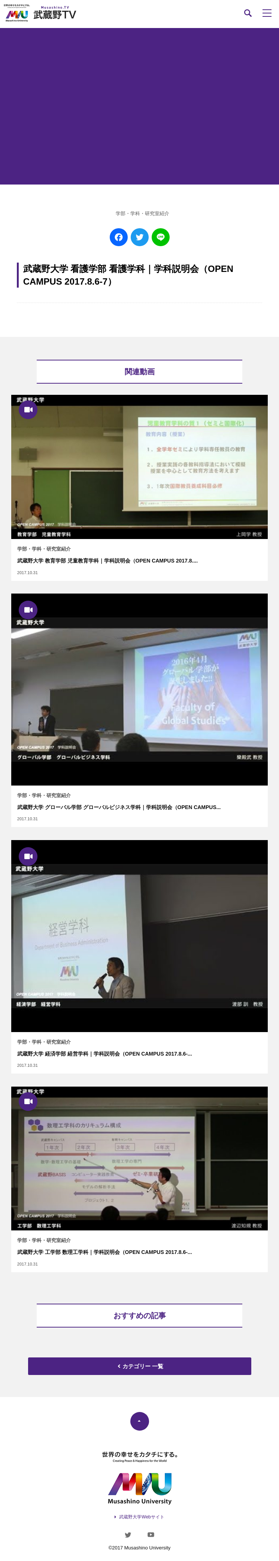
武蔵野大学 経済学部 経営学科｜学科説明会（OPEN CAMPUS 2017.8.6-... (104, 1054)
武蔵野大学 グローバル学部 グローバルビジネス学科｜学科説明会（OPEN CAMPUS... (119, 807)
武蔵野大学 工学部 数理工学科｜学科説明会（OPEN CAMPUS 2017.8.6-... (104, 1252)
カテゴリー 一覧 (140, 1366)
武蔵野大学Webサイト (141, 1517)
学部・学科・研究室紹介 (142, 213)
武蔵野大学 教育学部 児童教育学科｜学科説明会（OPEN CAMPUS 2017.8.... (107, 561)
